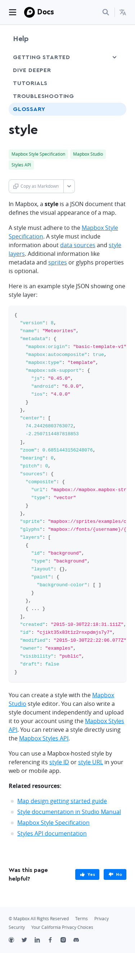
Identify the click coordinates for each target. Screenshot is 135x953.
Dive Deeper (32, 70)
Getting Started (41, 57)
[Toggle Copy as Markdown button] (69, 186)
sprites (57, 262)
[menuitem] (122, 12)
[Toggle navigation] (13, 12)
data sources (77, 245)
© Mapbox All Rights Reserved (39, 919)
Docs (45, 12)
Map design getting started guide (62, 801)
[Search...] (106, 12)
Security (17, 927)
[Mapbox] (29, 12)
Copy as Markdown (36, 186)
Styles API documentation (52, 833)
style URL (90, 762)
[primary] (87, 874)
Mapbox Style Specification (53, 823)
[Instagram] (66, 940)
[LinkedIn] (41, 940)
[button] (122, 12)
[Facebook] (54, 940)
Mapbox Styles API (43, 738)
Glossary (29, 109)
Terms (81, 919)
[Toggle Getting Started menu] (114, 57)
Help (21, 39)
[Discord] (79, 940)
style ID (59, 762)
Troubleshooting (43, 96)
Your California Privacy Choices (62, 927)
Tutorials (30, 83)
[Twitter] (28, 940)
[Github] (15, 940)
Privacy (101, 919)
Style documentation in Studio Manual (69, 812)
